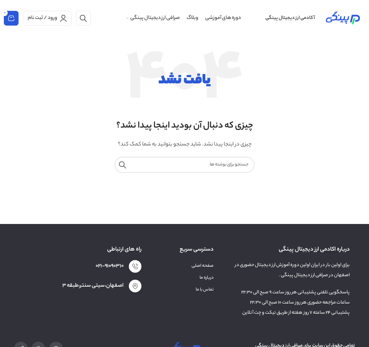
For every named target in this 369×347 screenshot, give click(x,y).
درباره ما (207, 277)
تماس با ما (205, 289)
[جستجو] (83, 18)
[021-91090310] (135, 266)
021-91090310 (110, 266)
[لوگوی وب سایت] (343, 18)
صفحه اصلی (203, 266)
